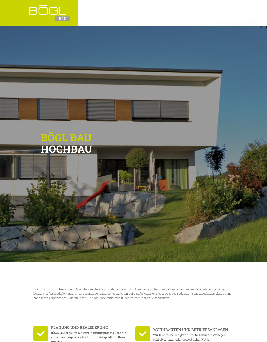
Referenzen (181, 13)
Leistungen (151, 13)
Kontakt (207, 13)
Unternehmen (120, 13)
